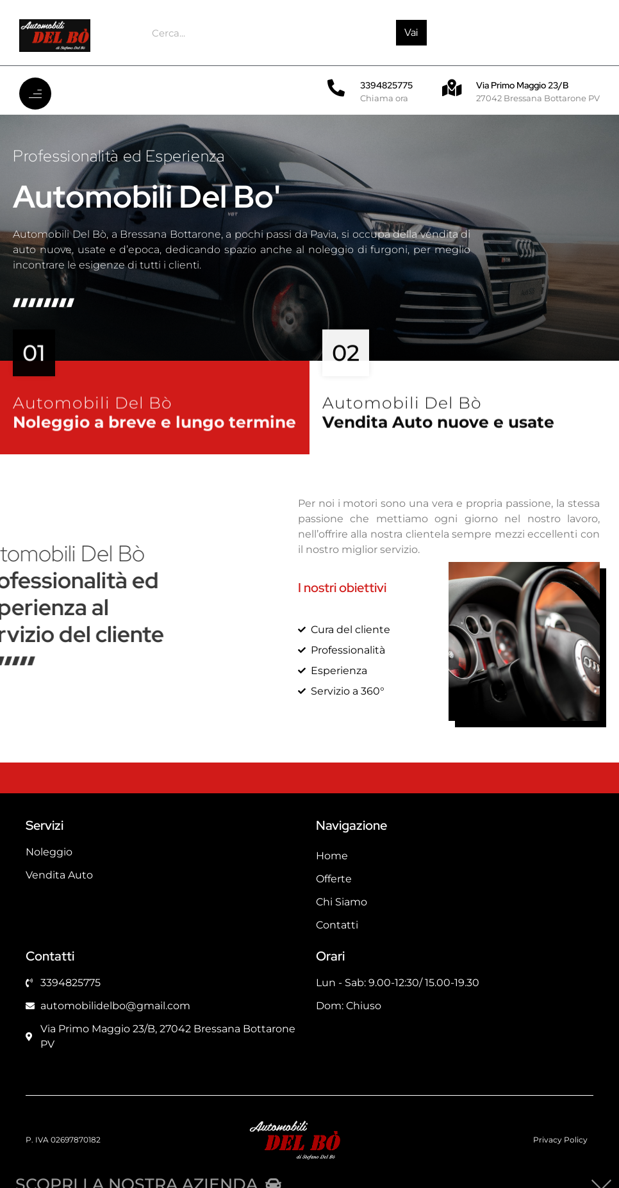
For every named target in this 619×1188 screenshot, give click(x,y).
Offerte (334, 879)
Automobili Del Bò (92, 413)
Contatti (337, 925)
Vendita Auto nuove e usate (438, 432)
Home (332, 856)
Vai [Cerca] (411, 32)
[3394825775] (336, 87)
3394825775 (386, 85)
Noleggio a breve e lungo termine (154, 432)
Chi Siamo (341, 902)
